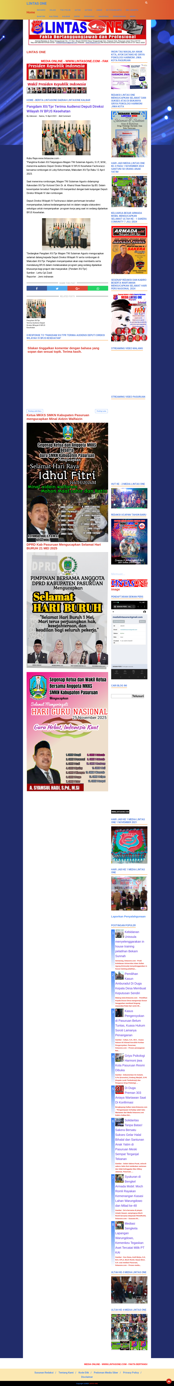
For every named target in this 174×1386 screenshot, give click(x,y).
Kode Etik (84, 1372)
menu (132, 16)
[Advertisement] (129, 721)
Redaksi (41, 10)
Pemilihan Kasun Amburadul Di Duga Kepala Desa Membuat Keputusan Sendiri (130, 983)
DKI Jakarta (132, 10)
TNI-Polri (65, 10)
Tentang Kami (65, 1372)
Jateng (88, 10)
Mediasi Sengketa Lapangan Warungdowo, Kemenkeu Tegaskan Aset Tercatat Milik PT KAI (129, 1238)
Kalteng (53, 16)
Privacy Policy (131, 1372)
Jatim (78, 10)
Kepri (77, 16)
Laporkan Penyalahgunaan (128, 916)
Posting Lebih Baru (34, 411)
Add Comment (65, 116)
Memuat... (118, 574)
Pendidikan (119, 16)
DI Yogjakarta (114, 10)
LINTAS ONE (37, 3)
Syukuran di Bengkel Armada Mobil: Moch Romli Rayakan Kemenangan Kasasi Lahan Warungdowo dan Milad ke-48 (129, 1191)
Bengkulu (89, 16)
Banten (41, 16)
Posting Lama (101, 411)
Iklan (53, 10)
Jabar (99, 10)
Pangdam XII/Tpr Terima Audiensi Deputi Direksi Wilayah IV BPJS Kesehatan (36, 323)
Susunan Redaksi (43, 1372)
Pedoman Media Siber (106, 1372)
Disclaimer (87, 1376)
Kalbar (66, 16)
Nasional (104, 16)
